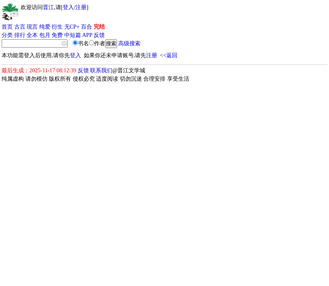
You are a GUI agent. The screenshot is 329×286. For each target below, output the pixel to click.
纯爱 (44, 27)
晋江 (48, 7)
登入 (68, 7)
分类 (7, 35)
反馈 (99, 35)
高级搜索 (129, 43)
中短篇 (72, 35)
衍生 (57, 27)
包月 (44, 35)
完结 (99, 27)
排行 (19, 35)
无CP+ (72, 27)
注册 (81, 7)
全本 (32, 35)
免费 (57, 35)
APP (87, 35)
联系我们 (101, 70)
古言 (19, 27)
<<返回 (168, 55)
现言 (32, 27)
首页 (7, 27)
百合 (86, 27)
